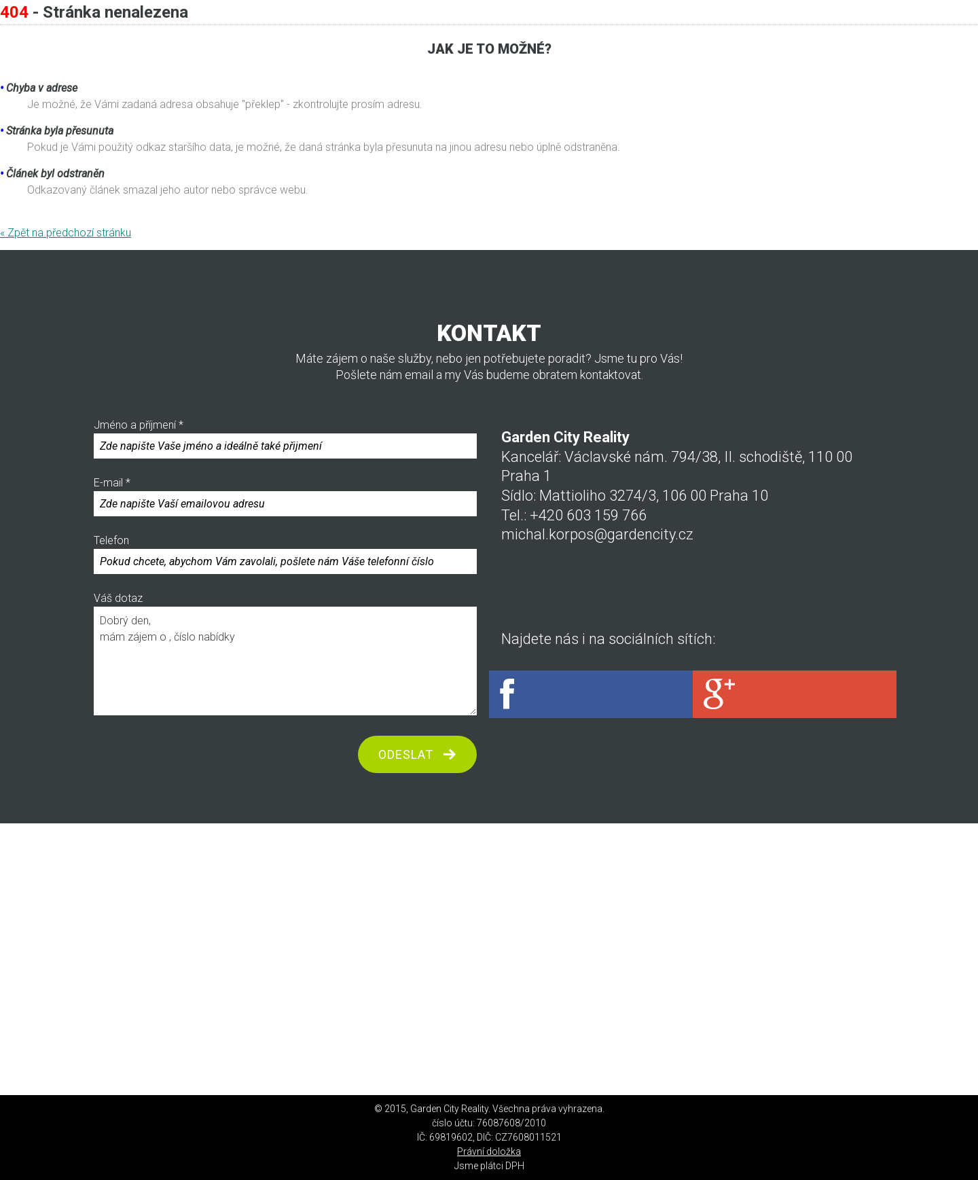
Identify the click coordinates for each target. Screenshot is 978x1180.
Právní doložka (489, 1151)
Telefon (285, 554)
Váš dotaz (285, 653)
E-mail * (285, 496)
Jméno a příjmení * (285, 438)
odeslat (405, 754)
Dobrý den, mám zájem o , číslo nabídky (285, 661)
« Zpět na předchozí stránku (65, 232)
